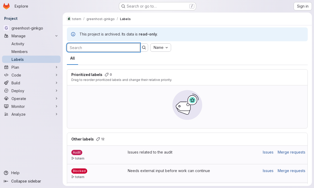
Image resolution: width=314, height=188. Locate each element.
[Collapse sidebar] (31, 181)
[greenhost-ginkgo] (31, 28)
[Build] (31, 82)
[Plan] (31, 67)
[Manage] (31, 35)
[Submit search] (144, 47)
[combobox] (160, 47)
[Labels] (31, 59)
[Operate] (31, 98)
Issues (268, 152)
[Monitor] (31, 106)
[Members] (31, 51)
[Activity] (31, 43)
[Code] (31, 75)
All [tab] (72, 58)
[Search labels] (103, 47)
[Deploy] (31, 90)
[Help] (31, 173)
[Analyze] (31, 114)
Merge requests (291, 152)
